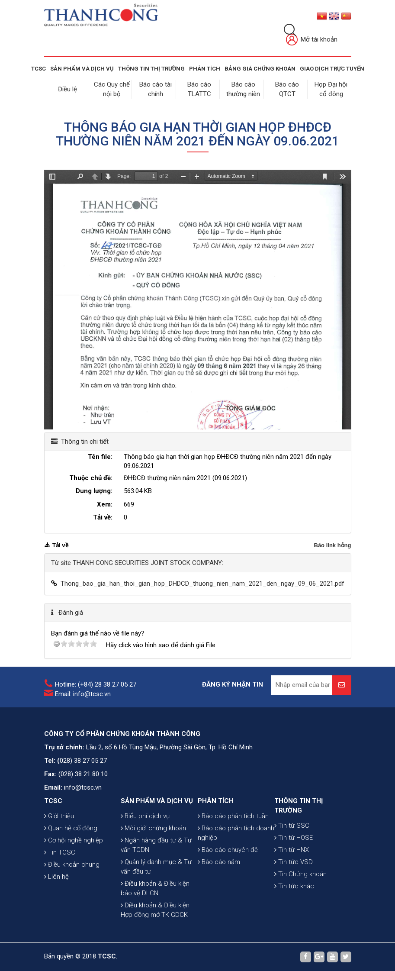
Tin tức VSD (293, 862)
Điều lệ (67, 89)
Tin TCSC (59, 852)
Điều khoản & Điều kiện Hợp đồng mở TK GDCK (155, 910)
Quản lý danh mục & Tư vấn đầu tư (156, 866)
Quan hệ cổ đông (70, 828)
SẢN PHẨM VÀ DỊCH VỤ (82, 68)
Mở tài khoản (311, 40)
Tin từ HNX (291, 850)
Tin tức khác (294, 886)
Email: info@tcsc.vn (83, 694)
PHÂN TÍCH (216, 801)
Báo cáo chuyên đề (228, 850)
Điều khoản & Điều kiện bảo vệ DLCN (155, 888)
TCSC (38, 68)
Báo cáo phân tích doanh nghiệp (236, 833)
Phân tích (204, 68)
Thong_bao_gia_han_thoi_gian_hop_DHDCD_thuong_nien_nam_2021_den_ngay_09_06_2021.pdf (202, 583)
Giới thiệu (59, 816)
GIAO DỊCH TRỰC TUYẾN (332, 68)
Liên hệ (56, 877)
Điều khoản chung (72, 864)
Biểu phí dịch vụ (145, 816)
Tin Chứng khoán (300, 874)
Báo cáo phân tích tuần (233, 816)
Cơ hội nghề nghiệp (73, 840)
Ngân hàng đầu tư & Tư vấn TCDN (156, 845)
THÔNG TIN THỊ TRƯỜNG (151, 68)
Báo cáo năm (219, 862)
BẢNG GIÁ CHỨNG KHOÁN (260, 68)
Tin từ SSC (291, 825)
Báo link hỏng (332, 545)
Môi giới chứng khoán (153, 828)
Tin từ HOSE (293, 838)
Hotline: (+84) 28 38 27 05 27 (95, 684)
